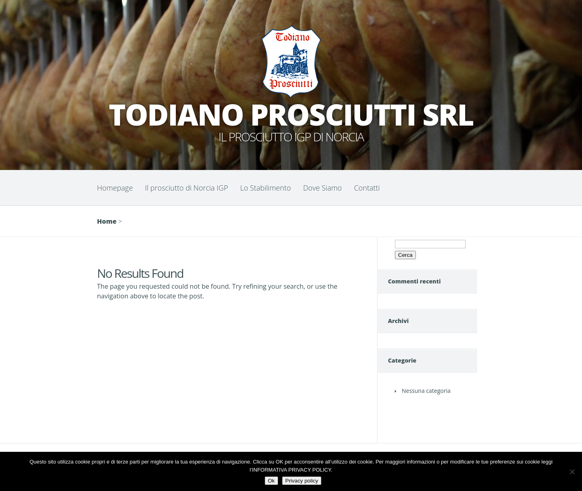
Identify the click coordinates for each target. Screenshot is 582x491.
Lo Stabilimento (265, 188)
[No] (572, 472)
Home (106, 221)
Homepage (115, 188)
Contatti (367, 188)
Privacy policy (301, 481)
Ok (271, 481)
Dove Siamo (322, 188)
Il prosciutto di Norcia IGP (186, 188)
